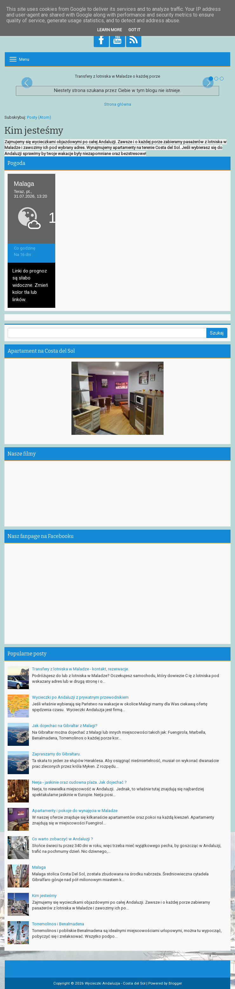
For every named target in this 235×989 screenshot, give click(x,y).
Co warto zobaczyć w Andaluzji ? (62, 839)
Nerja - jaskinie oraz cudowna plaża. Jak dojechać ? (79, 782)
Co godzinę (24, 248)
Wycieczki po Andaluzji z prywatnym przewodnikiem (80, 697)
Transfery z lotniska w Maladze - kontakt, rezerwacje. (80, 669)
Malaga (39, 867)
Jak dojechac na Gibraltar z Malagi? (64, 725)
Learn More (109, 29)
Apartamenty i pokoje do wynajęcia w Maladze (74, 810)
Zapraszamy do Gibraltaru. (56, 754)
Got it (134, 29)
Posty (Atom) (39, 117)
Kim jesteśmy (44, 895)
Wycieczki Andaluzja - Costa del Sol (115, 983)
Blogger (175, 983)
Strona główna (117, 104)
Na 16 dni (22, 254)
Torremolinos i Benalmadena (58, 924)
